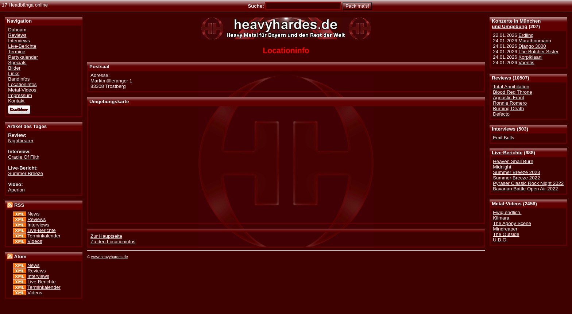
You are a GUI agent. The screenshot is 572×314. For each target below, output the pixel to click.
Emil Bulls (503, 137)
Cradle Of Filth (23, 157)
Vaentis (526, 62)
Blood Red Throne (512, 92)
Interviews (503, 129)
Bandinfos (19, 79)
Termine (16, 51)
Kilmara (501, 218)
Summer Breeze (25, 173)
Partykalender (23, 57)
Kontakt (16, 101)
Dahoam (17, 29)
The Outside (506, 234)
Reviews (501, 78)
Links (13, 73)
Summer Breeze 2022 (516, 178)
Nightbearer (20, 140)
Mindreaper (505, 229)
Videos (34, 241)
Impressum (20, 95)
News (33, 214)
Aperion (16, 190)
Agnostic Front (508, 97)
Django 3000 (532, 46)
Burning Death (508, 108)
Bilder (14, 68)
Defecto (501, 114)
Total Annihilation (511, 86)
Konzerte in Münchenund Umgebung (516, 23)
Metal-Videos (507, 203)
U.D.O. (500, 240)
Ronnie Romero (510, 103)
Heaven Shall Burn (513, 161)
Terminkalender (44, 236)
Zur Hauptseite (106, 236)
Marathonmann (534, 40)
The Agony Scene (512, 223)
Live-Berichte (507, 152)
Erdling (525, 35)
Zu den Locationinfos (112, 241)
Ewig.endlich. (507, 212)
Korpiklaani (530, 57)
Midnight (502, 167)
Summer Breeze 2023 (516, 172)
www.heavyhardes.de (109, 257)
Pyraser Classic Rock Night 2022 (528, 183)
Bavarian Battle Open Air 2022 (525, 188)
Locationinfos (22, 84)
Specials (17, 62)
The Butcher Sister (538, 51)
